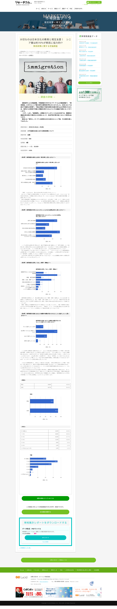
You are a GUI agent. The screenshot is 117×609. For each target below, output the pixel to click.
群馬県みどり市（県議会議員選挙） (89, 47)
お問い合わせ (93, 2)
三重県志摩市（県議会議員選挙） (89, 63)
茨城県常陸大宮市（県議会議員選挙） (89, 79)
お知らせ (34, 7)
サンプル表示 (45, 544)
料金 (78, 7)
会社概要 (86, 5)
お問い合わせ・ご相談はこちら (58, 563)
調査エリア (56, 7)
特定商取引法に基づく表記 (83, 573)
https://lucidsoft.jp (44, 585)
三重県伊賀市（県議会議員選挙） (89, 58)
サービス (45, 7)
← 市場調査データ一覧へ (27, 550)
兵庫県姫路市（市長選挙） (89, 68)
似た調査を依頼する (45, 512)
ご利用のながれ (90, 7)
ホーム (24, 7)
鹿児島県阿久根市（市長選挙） (89, 73)
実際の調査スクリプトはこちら (45, 497)
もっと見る (89, 86)
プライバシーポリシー (96, 5)
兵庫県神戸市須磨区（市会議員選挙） (89, 41)
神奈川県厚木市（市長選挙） (89, 53)
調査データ (68, 7)
